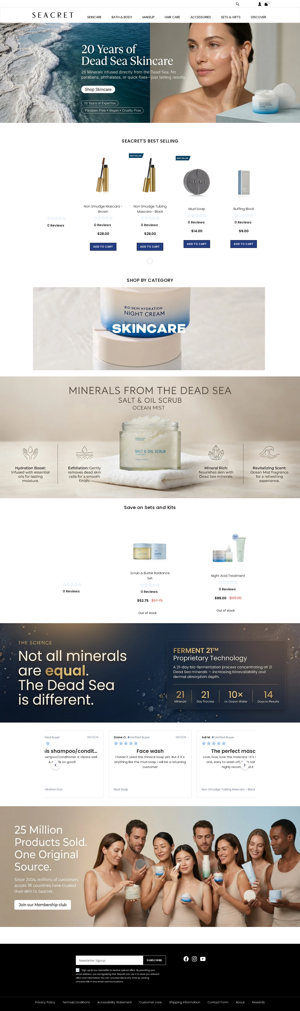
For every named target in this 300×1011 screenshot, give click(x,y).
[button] (55, 763)
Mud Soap (197, 207)
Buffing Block (243, 207)
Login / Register (260, 3)
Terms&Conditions (76, 1002)
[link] (62, 788)
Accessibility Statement (114, 1002)
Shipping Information (184, 1002)
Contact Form (218, 1002)
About (240, 1002)
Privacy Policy (45, 1002)
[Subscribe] (153, 960)
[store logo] (54, 14)
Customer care (150, 1002)
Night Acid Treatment (228, 574)
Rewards (258, 1002)
